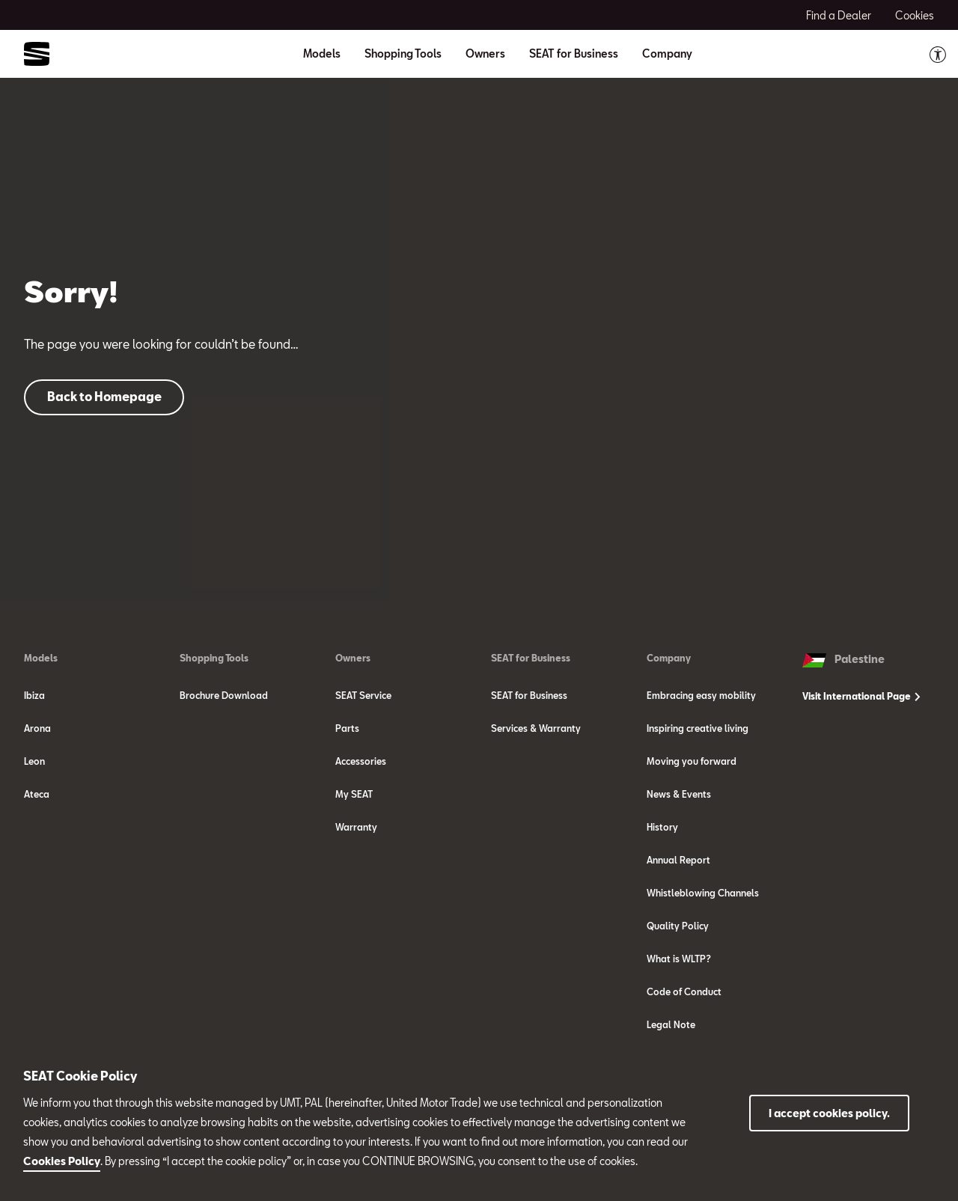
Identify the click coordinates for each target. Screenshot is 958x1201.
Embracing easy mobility (701, 695)
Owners (352, 658)
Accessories (360, 761)
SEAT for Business (530, 658)
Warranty (356, 827)
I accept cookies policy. (829, 1113)
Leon (34, 761)
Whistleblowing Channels (703, 892)
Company (669, 658)
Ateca (36, 794)
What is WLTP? (679, 958)
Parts (347, 728)
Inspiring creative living (697, 728)
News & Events (679, 794)
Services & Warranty (536, 728)
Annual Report (678, 860)
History (662, 827)
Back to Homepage (104, 396)
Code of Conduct (684, 991)
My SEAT (354, 794)
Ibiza (34, 695)
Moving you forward (691, 761)
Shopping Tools (214, 658)
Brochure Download (224, 695)
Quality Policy (678, 925)
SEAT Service (363, 695)
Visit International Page (861, 696)
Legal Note (671, 1024)
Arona (37, 728)
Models (41, 658)
